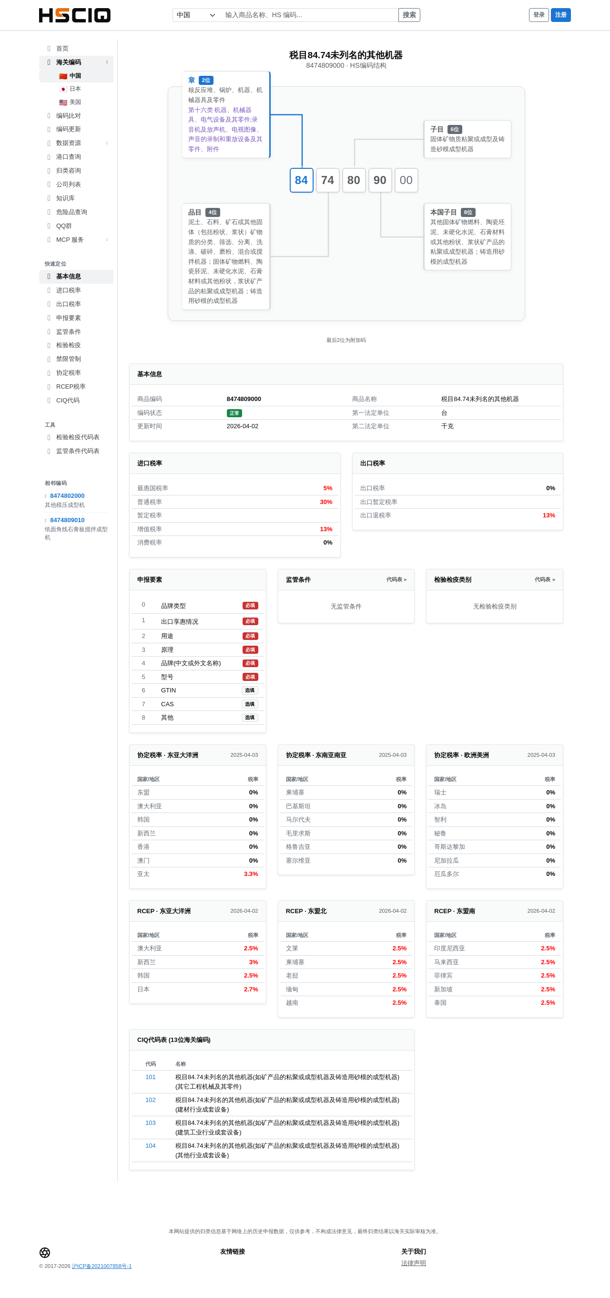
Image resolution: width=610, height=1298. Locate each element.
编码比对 (63, 116)
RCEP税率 (65, 387)
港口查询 (63, 157)
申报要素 (63, 318)
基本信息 (63, 276)
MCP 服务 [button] (76, 240)
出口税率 (63, 304)
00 (406, 180)
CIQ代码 (62, 400)
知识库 (60, 198)
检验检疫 (63, 345)
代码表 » (396, 579)
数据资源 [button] (76, 143)
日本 (70, 89)
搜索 (409, 15)
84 (301, 180)
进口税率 (63, 290)
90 (380, 180)
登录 (539, 14)
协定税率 (63, 373)
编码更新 (63, 129)
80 (354, 180)
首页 (57, 48)
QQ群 (58, 226)
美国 (70, 102)
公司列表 (63, 184)
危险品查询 (66, 212)
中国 (70, 76)
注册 (561, 14)
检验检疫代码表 (72, 437)
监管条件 (63, 332)
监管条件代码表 (72, 451)
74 (328, 180)
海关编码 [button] (76, 62)
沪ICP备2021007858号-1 (102, 1266)
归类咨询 (63, 171)
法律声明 (413, 1263)
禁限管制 (63, 359)
